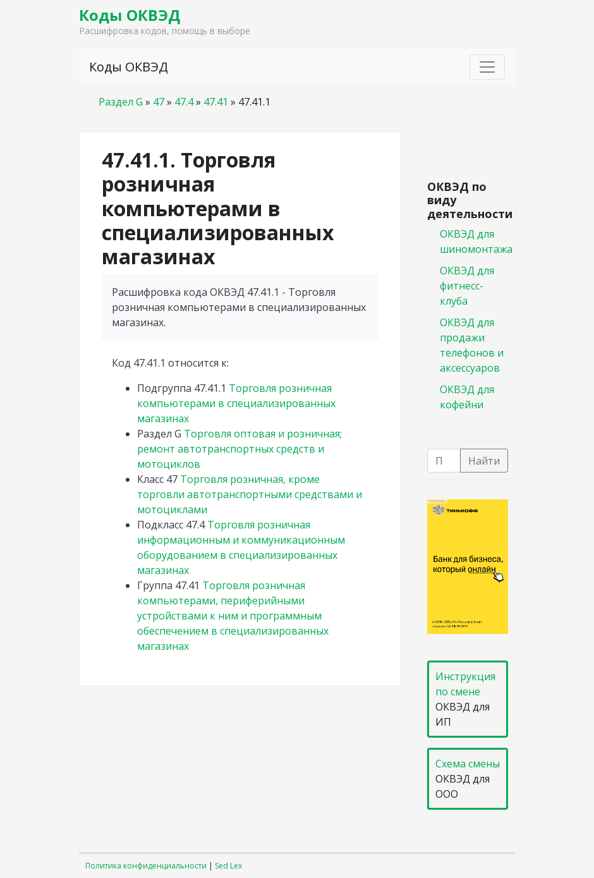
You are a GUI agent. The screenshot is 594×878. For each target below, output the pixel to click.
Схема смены (467, 764)
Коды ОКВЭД (129, 14)
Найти (484, 460)
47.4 (183, 102)
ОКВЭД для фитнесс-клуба (467, 285)
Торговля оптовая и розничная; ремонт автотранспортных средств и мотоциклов (239, 449)
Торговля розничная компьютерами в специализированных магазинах (236, 403)
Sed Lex (228, 865)
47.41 (215, 102)
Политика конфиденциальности (146, 865)
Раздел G (121, 102)
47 (158, 102)
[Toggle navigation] (487, 67)
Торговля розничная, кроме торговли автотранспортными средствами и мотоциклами (249, 494)
